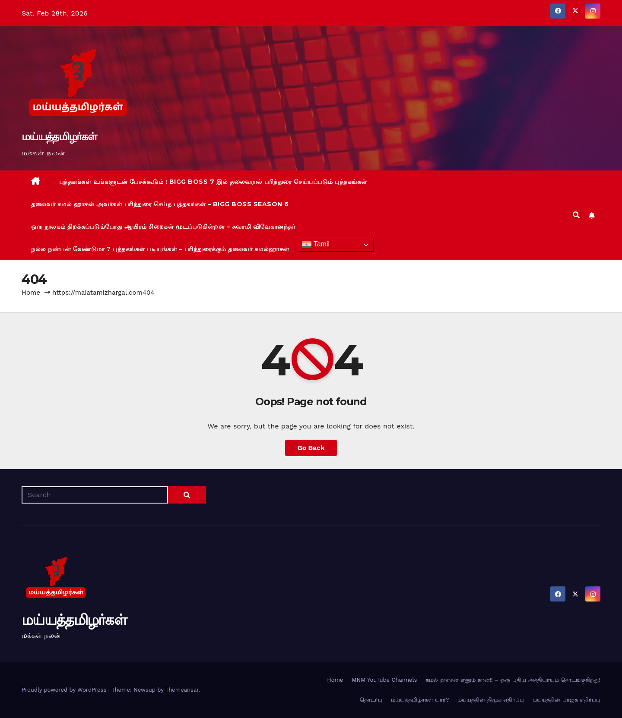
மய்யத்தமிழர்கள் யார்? (420, 699)
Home (31, 292)
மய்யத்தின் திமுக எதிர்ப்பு (490, 699)
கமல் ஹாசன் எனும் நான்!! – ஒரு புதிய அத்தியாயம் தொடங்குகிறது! (512, 680)
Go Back (311, 448)
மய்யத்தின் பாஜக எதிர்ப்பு (566, 699)
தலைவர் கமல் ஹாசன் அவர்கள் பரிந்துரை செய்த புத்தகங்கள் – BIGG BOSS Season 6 (160, 204)
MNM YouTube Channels (384, 680)
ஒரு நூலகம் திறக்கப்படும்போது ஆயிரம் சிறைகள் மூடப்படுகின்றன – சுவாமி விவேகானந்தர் (163, 226)
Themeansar (182, 690)
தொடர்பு (371, 699)
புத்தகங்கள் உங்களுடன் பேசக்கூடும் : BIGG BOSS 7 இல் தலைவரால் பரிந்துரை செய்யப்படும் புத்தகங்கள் (213, 182)
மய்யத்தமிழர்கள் (59, 136)
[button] (576, 215)
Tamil (315, 244)
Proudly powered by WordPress (65, 690)
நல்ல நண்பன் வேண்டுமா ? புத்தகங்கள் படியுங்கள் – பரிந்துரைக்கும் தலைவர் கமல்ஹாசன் (160, 249)
